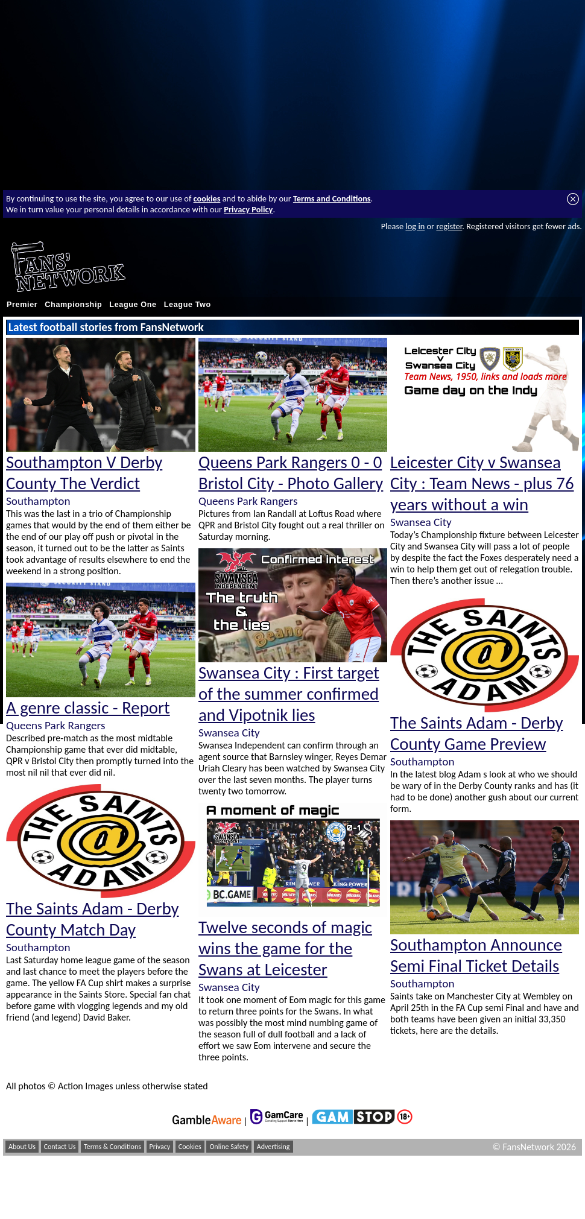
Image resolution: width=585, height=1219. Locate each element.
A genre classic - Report (88, 707)
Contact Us (60, 1146)
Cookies (190, 1146)
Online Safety (228, 1146)
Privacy (160, 1146)
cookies (207, 198)
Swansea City (229, 732)
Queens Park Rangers (55, 725)
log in (415, 226)
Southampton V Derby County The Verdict (84, 473)
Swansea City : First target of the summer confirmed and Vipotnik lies (288, 694)
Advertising (273, 1146)
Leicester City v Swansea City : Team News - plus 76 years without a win (482, 483)
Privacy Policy (248, 209)
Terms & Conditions (112, 1146)
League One (132, 304)
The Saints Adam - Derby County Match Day (92, 919)
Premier (22, 304)
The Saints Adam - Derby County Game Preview (476, 733)
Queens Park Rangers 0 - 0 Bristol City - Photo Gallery (290, 473)
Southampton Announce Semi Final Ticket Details (476, 955)
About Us (22, 1146)
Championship (73, 304)
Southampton (38, 501)
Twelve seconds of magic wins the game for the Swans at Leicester (285, 948)
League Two (187, 304)
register (449, 226)
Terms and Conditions (332, 198)
